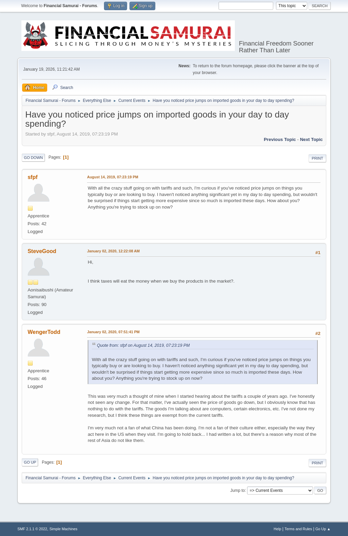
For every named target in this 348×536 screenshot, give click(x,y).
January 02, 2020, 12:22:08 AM (113, 251)
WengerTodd (44, 332)
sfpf (32, 177)
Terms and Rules (298, 529)
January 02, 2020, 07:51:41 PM (113, 332)
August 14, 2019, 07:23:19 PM (112, 177)
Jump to (237, 490)
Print (317, 158)
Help (277, 529)
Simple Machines (63, 529)
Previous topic (280, 139)
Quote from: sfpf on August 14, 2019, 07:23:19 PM (143, 345)
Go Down (33, 158)
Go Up (30, 462)
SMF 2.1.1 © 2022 (32, 529)
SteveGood (42, 251)
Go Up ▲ (323, 529)
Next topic (311, 139)
